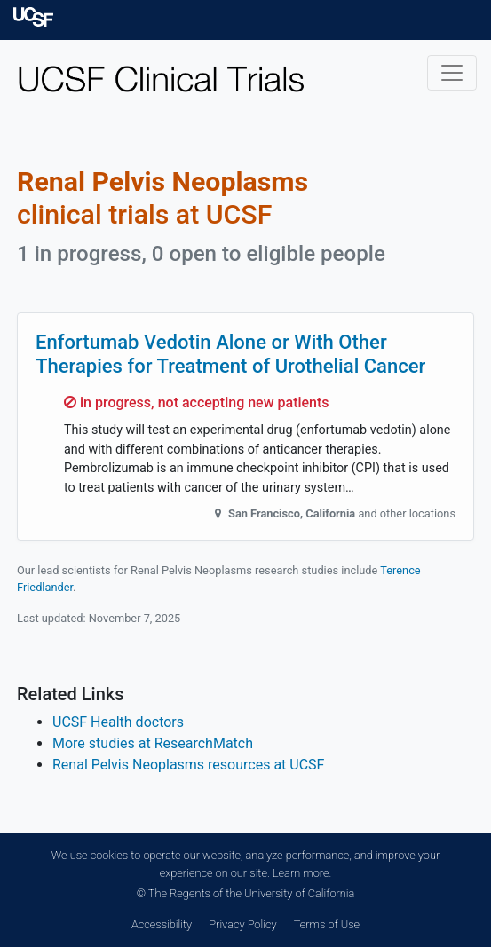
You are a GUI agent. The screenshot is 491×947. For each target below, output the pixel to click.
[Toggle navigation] (452, 73)
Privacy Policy (242, 924)
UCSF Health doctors (118, 722)
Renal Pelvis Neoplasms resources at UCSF (188, 764)
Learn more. (302, 873)
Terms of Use (327, 924)
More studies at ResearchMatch (152, 743)
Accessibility (161, 924)
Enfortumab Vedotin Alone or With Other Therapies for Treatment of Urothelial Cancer (230, 353)
